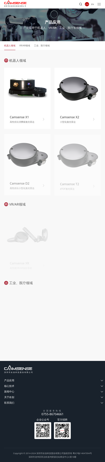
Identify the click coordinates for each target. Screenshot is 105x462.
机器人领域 (9, 45)
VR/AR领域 (24, 45)
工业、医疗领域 (42, 45)
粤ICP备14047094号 (82, 453)
